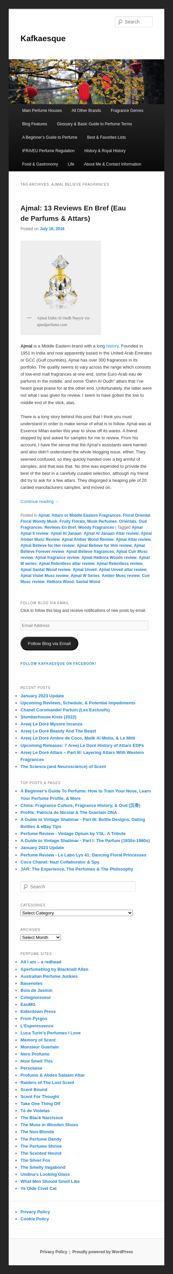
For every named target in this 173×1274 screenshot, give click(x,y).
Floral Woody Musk (38, 521)
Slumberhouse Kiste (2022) (48, 716)
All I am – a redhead (40, 961)
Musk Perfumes (102, 521)
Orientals (128, 521)
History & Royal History (104, 150)
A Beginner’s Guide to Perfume (49, 137)
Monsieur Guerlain (39, 1046)
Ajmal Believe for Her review (47, 545)
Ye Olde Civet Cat (38, 1188)
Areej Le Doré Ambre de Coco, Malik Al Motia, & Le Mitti (77, 738)
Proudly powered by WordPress (102, 1252)
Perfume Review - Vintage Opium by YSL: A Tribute (72, 833)
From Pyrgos (33, 1018)
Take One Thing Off (40, 1103)
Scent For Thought (39, 1096)
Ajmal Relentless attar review (66, 563)
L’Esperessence (36, 1025)
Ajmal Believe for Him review (104, 545)
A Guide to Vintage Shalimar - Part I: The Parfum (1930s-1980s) (85, 840)
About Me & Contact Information (112, 164)
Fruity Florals (72, 521)
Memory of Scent (38, 1039)
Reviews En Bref (60, 527)
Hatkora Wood (60, 581)
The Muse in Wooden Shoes (49, 1124)
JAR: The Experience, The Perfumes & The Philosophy (76, 869)
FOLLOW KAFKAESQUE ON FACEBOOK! (58, 663)
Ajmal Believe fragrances (90, 551)
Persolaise (31, 1068)
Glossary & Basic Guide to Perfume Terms (94, 124)
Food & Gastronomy (40, 164)
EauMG (27, 1004)
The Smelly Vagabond (42, 1167)
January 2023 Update (42, 695)
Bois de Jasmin (36, 990)
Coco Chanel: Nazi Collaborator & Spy (59, 862)
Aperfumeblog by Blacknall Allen (54, 969)
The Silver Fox (35, 1160)
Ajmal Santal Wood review (45, 569)
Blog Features (34, 124)
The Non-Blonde (37, 1131)
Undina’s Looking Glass (45, 1174)
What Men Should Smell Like (50, 1181)
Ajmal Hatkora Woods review (109, 557)
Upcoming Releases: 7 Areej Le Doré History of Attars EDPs (82, 745)
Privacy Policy (35, 1211)
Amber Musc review (121, 575)
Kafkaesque (43, 38)
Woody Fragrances (96, 527)
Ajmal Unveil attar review (123, 569)
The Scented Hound (40, 1153)
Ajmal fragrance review (57, 557)
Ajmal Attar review (133, 539)
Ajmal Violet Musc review (44, 575)
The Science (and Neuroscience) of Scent (63, 766)
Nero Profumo (35, 1054)
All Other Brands (86, 110)
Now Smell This (36, 1061)
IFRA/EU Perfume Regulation (48, 150)
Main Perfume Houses (42, 110)
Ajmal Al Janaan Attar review (111, 533)
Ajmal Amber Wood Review (88, 539)
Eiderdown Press (38, 1011)
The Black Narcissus (41, 1117)
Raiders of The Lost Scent (47, 1082)
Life (71, 164)
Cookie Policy (34, 1218)
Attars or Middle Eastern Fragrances (86, 515)
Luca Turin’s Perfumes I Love (50, 1032)
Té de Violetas (35, 1110)
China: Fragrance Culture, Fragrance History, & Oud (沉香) (80, 805)
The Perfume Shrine (41, 1146)
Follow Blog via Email (49, 643)
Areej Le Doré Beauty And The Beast (58, 731)
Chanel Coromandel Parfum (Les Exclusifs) (65, 709)
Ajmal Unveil (85, 569)
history (112, 345)
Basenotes (31, 983)
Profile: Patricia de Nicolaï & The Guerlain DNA (68, 812)
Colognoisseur (35, 997)
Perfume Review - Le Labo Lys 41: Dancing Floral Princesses (83, 854)
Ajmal (44, 515)
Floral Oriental (136, 515)
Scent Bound (33, 1089)
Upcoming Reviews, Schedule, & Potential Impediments (77, 702)
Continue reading (39, 501)
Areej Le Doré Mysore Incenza (51, 723)
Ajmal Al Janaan (66, 533)
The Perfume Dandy (40, 1139)
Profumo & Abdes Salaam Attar (52, 1075)
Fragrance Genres (127, 110)
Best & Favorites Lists (106, 137)
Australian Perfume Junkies (49, 976)
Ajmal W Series (85, 575)
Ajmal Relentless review (120, 563)
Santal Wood (88, 581)
